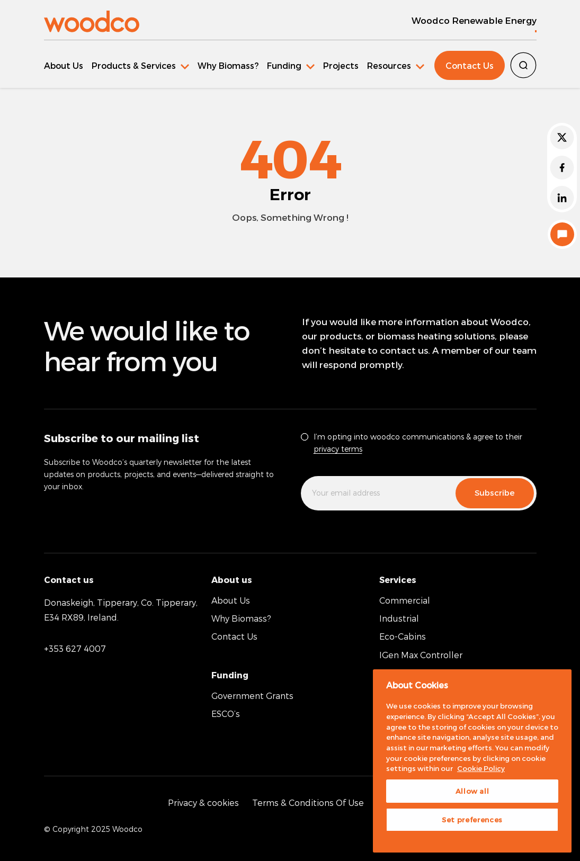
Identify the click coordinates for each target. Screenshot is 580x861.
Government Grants (252, 695)
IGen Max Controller (420, 655)
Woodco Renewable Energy (474, 20)
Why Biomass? (228, 65)
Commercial (404, 600)
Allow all (472, 791)
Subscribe (495, 492)
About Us (63, 65)
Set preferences (472, 819)
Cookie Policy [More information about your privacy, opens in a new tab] (481, 768)
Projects (341, 65)
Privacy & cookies (203, 802)
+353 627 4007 (75, 648)
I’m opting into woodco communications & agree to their (418, 442)
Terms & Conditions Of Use (308, 802)
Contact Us (469, 65)
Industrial (399, 618)
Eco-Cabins (402, 636)
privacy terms (338, 448)
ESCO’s (225, 713)
